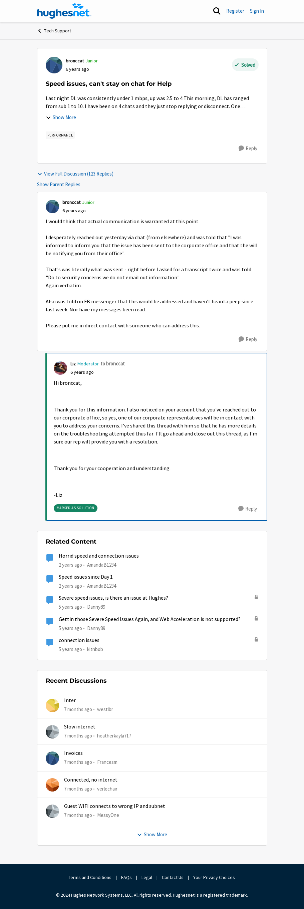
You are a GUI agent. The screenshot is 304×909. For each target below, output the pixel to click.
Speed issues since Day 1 (86, 577)
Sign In (257, 11)
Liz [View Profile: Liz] (73, 364)
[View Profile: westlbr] (52, 705)
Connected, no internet (90, 780)
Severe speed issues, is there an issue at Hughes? (113, 598)
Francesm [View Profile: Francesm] (107, 762)
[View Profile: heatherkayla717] (52, 731)
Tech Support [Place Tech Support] (54, 31)
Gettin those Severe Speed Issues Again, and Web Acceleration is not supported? (150, 619)
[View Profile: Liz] (60, 368)
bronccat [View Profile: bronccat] (75, 61)
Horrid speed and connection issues (99, 556)
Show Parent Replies (58, 184)
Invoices (73, 753)
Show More (61, 117)
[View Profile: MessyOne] (52, 811)
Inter (70, 700)
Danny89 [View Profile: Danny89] (96, 607)
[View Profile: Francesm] (52, 758)
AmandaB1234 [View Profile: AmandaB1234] (101, 565)
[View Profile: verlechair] (52, 785)
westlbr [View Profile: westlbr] (105, 709)
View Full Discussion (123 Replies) (75, 174)
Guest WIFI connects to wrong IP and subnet (114, 806)
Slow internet (79, 726)
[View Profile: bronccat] (54, 65)
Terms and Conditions (89, 877)
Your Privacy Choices (214, 877)
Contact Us (173, 877)
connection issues (79, 640)
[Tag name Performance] (60, 135)
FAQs (126, 877)
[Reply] (248, 148)
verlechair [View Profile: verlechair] (107, 788)
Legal (146, 877)
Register (235, 11)
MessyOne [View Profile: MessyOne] (108, 815)
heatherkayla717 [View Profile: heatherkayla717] (114, 735)
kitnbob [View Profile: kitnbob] (95, 649)
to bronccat (112, 363)
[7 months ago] (78, 709)
